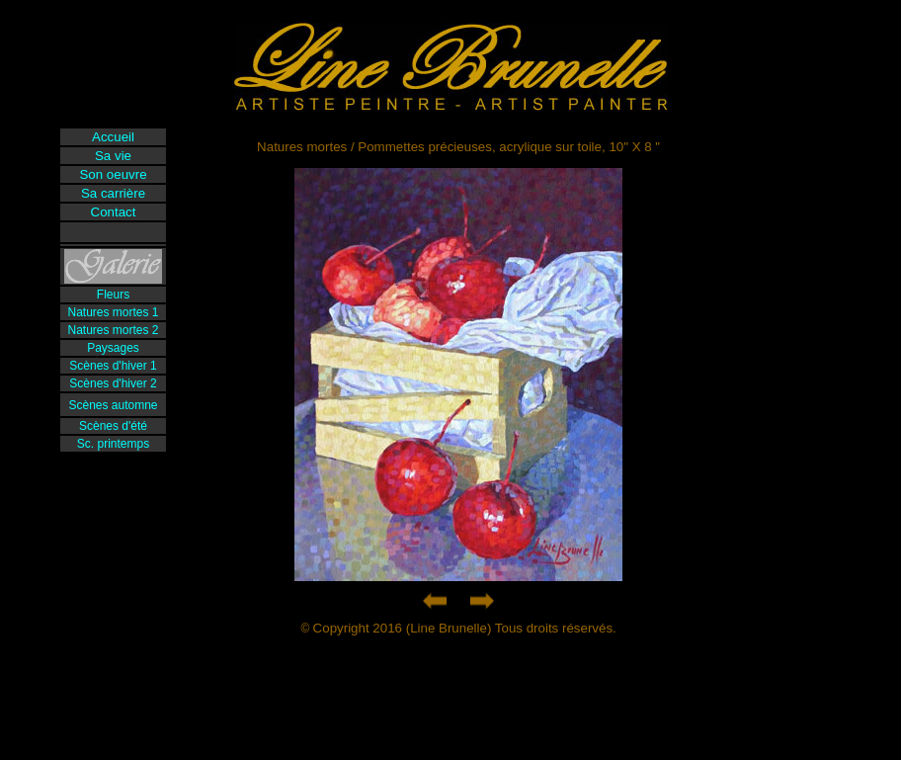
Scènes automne (112, 405)
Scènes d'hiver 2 (112, 383)
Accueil (113, 136)
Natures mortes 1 (112, 312)
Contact (113, 212)
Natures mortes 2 (112, 330)
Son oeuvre (112, 174)
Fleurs (113, 294)
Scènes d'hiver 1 (112, 366)
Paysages (113, 348)
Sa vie (113, 155)
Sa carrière (113, 193)
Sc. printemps (113, 444)
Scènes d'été (113, 426)
